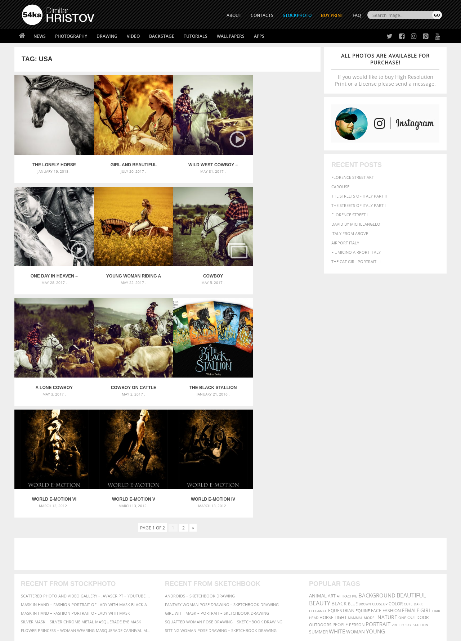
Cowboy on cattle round (282, 270)
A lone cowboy (205, 270)
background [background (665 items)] (376, 475)
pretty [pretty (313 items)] (397, 504)
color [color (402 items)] (396, 483)
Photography (71, 36)
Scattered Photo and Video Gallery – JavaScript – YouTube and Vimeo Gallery (86, 475)
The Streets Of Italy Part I (358, 205)
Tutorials (195, 36)
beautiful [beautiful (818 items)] (411, 475)
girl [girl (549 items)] (425, 490)
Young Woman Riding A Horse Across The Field (52, 270)
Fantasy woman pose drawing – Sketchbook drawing (222, 484)
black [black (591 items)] (339, 483)
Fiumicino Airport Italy (356, 252)
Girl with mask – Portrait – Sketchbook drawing (217, 493)
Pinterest (248, 583)
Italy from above (349, 233)
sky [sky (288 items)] (409, 504)
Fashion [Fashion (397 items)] (391, 490)
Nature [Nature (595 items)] (387, 496)
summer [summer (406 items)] (318, 511)
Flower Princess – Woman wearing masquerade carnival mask (86, 510)
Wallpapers (231, 36)
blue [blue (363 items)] (353, 483)
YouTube (247, 592)
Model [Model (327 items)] (370, 497)
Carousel (341, 186)
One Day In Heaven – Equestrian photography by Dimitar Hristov (282, 161)
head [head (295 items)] (313, 497)
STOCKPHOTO (297, 15)
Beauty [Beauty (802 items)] (319, 483)
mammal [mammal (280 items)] (355, 497)
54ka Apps (32, 590)
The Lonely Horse (53, 161)
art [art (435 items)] (332, 476)
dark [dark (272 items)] (418, 484)
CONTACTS (262, 15)
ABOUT (234, 15)
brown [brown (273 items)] (365, 484)
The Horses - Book (41, 581)
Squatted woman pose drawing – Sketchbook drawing (223, 501)
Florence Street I (349, 214)
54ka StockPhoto (40, 563)
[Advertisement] (232, 433)
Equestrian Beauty (97, 616)
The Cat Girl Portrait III (356, 261)
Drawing (107, 36)
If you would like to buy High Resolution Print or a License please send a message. (385, 69)
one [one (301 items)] (402, 497)
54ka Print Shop (38, 555)
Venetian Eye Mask (140, 616)
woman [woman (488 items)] (355, 512)
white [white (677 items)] (337, 511)
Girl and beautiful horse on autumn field (129, 161)
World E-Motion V (205, 379)
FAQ (357, 15)
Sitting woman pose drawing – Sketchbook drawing (221, 510)
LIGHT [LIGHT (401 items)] (341, 497)
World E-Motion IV (282, 379)
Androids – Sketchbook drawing (200, 475)
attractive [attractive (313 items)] (347, 475)
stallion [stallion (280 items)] (420, 504)
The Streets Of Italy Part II (359, 196)
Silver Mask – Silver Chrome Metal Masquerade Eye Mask (81, 501)
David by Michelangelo (355, 224)
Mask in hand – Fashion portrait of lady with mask (75, 493)
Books (133, 572)
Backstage (161, 36)
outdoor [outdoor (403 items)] (418, 497)
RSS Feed (171, 616)
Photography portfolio (48, 572)
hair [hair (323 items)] (436, 490)
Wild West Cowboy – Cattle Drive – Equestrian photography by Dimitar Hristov (205, 161)
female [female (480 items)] (410, 490)
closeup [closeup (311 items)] (380, 483)
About (132, 555)
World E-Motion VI (129, 379)
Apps (259, 36)
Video (133, 36)
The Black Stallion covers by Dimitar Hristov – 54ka (52, 379)
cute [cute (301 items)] (408, 484)
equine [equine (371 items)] (362, 490)
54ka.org (81, 633)
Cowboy (129, 270)
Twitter (246, 555)
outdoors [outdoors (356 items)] (320, 504)
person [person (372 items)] (356, 504)
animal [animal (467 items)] (318, 476)
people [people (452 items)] (340, 504)
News (39, 36)
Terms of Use (121, 633)
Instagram (249, 574)
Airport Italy (345, 242)
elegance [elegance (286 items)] (318, 490)
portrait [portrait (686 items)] (378, 503)
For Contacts (140, 590)
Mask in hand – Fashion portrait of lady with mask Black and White (86, 484)
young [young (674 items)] (375, 511)
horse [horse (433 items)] (326, 497)
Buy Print (332, 15)
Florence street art (352, 177)
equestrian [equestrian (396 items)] (341, 490)
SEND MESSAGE (378, 569)
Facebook (249, 564)
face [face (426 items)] (376, 490)
